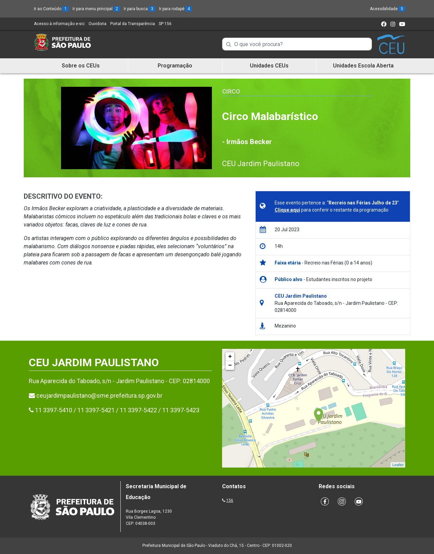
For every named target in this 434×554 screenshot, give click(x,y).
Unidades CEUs (269, 65)
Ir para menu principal (96, 9)
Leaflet (397, 465)
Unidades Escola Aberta (363, 65)
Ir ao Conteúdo (51, 9)
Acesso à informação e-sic (59, 23)
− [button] (230, 365)
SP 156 (165, 23)
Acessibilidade (387, 9)
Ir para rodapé (175, 9)
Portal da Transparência (132, 23)
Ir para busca (139, 9)
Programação (175, 65)
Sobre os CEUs (81, 65)
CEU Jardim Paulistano (260, 163)
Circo (231, 91)
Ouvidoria (97, 23)
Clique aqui (287, 210)
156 (229, 500)
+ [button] (230, 357)
